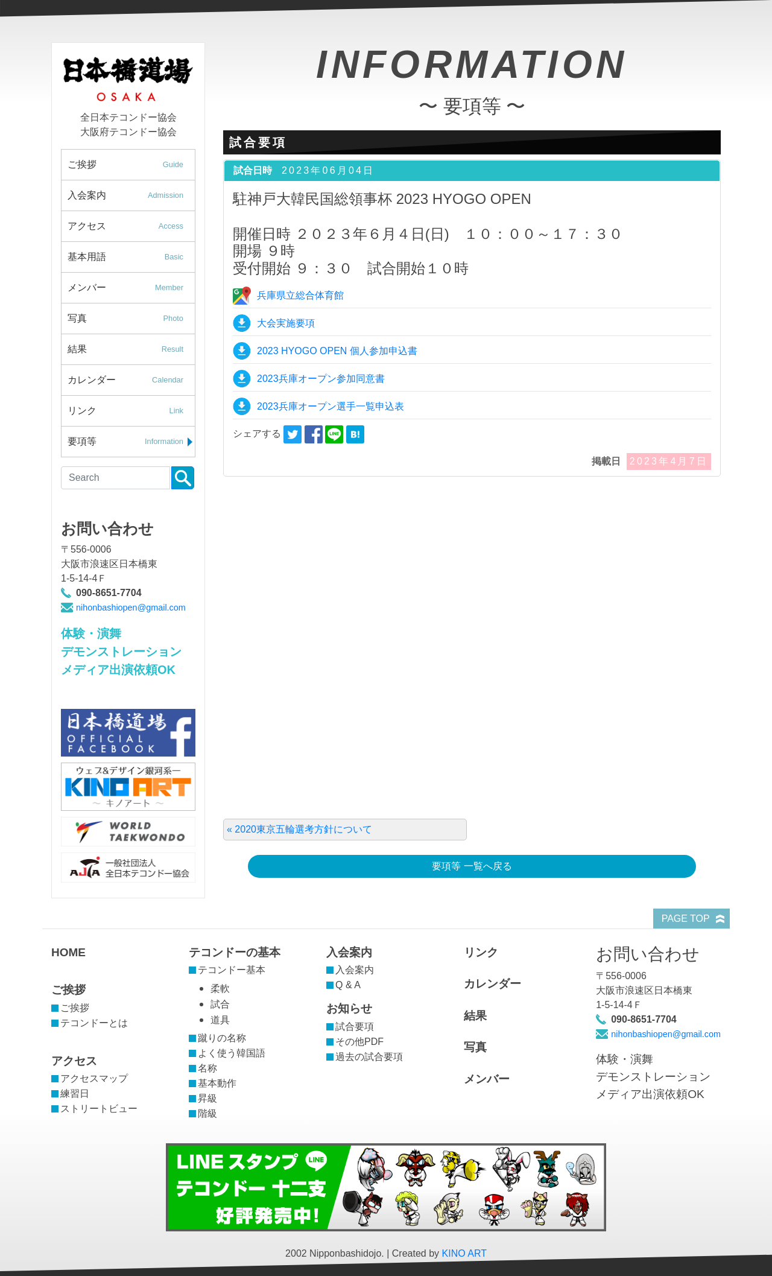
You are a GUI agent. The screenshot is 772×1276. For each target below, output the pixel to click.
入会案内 (131, 195)
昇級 (207, 1098)
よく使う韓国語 (231, 1053)
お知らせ (349, 1008)
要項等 (131, 442)
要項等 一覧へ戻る (471, 866)
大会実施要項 (286, 323)
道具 (220, 1020)
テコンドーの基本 (234, 952)
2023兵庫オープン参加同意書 (321, 378)
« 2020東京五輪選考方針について (299, 829)
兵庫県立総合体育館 (300, 295)
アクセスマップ (94, 1078)
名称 (207, 1068)
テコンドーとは (94, 1023)
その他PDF (359, 1041)
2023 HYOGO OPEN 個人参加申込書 (337, 351)
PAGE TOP (686, 918)
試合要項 (354, 1026)
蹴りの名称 (222, 1038)
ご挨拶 (131, 165)
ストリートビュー (99, 1108)
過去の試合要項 (369, 1057)
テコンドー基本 (231, 970)
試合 (220, 1004)
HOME (68, 952)
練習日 (74, 1093)
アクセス (131, 226)
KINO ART (464, 1253)
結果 (131, 349)
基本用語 (131, 257)
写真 (131, 318)
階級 (207, 1113)
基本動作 (217, 1083)
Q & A (348, 985)
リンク (131, 411)
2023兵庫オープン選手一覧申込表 (330, 406)
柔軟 (220, 988)
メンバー (131, 288)
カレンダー (131, 380)
